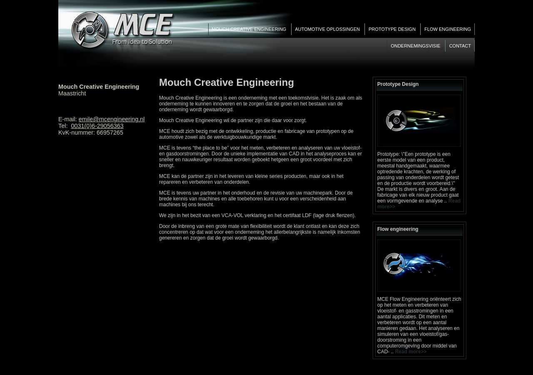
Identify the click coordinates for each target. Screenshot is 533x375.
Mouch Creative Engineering (250, 29)
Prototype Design (393, 29)
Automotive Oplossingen (328, 29)
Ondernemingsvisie (416, 45)
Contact (460, 45)
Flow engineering (447, 29)
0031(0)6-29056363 (97, 125)
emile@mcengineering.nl (112, 119)
